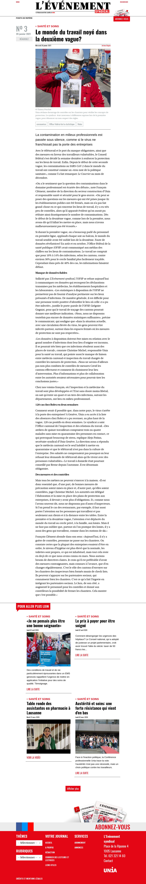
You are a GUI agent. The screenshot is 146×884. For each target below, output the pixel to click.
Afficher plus (73, 788)
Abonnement (80, 842)
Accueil (48, 842)
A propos (49, 847)
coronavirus (41, 124)
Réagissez (24, 39)
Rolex (80, 124)
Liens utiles (50, 865)
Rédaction (50, 852)
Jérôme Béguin (106, 45)
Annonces (79, 847)
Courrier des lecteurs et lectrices (57, 859)
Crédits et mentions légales (29, 878)
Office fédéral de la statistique (62, 124)
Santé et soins (48, 26)
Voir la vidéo (33, 757)
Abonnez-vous (121, 18)
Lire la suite (33, 689)
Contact (108, 860)
